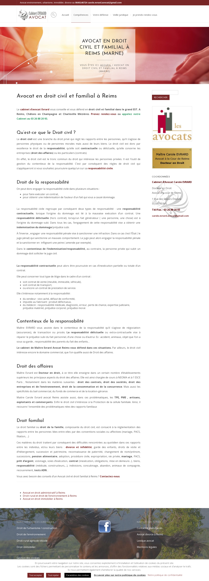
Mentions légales (147, 547)
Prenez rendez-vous (103, 114)
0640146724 (81, 2)
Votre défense (100, 14)
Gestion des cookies (28, 558)
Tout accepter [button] (35, 575)
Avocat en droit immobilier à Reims (43, 499)
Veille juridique (120, 14)
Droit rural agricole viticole (32, 540)
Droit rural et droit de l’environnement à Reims (50, 495)
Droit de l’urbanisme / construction (37, 528)
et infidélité (79, 447)
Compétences (81, 14)
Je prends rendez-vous (145, 14)
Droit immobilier (26, 547)
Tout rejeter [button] (53, 575)
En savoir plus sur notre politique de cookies (120, 575)
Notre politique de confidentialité (165, 575)
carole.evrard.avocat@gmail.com (105, 2)
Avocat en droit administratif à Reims (44, 492)
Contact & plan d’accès (149, 528)
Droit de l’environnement (31, 534)
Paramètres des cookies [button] (77, 575)
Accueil (65, 14)
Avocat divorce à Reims (150, 534)
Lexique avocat (145, 540)
